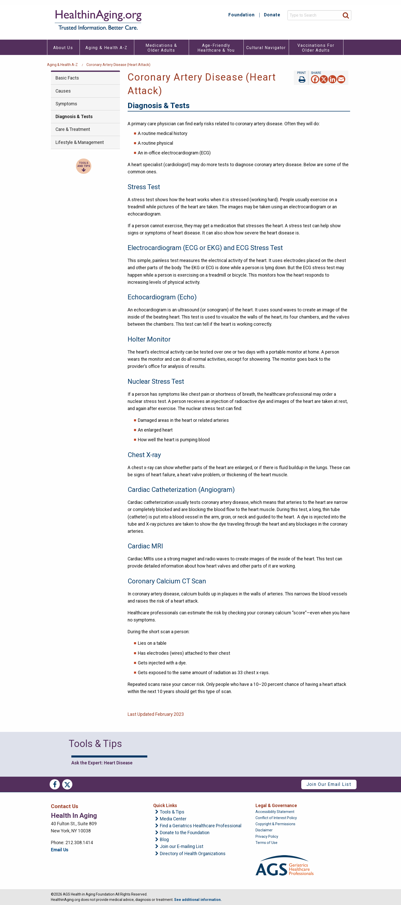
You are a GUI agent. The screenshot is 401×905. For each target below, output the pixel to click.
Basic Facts (67, 78)
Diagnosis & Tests (74, 116)
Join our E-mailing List (181, 846)
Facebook (55, 784)
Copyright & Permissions (275, 824)
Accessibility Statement (274, 811)
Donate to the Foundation (184, 833)
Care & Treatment (72, 129)
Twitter (67, 784)
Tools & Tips (172, 812)
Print (301, 78)
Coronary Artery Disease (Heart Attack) (118, 65)
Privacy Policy (266, 836)
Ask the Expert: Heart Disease (101, 762)
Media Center (173, 819)
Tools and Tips (83, 165)
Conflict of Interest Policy (276, 818)
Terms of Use (266, 842)
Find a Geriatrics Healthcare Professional (200, 826)
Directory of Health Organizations (193, 854)
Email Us (59, 849)
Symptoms (66, 103)
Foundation (241, 15)
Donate (272, 15)
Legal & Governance (276, 805)
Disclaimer (264, 830)
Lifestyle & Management (79, 142)
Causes (63, 91)
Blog (164, 840)
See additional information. (198, 900)
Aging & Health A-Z (62, 65)
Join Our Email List (328, 784)
